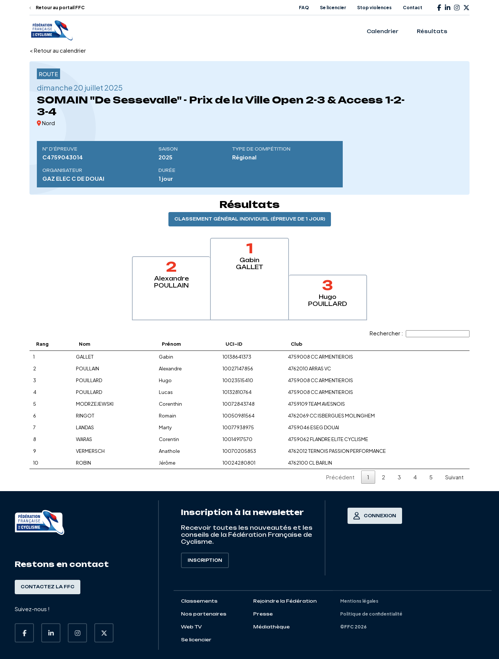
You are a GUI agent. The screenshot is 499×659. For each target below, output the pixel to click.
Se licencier (333, 7)
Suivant (454, 476)
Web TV (191, 627)
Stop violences (374, 7)
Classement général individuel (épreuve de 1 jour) (249, 219)
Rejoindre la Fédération (285, 601)
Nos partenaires (203, 614)
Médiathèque (271, 627)
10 (35, 463)
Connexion (374, 515)
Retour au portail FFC (57, 7)
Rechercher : (420, 333)
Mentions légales (359, 601)
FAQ (304, 7)
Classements (199, 601)
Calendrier (382, 31)
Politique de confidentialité (371, 614)
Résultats (432, 31)
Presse (263, 614)
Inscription (205, 560)
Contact (412, 7)
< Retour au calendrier (57, 50)
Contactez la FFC (47, 586)
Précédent (340, 476)
